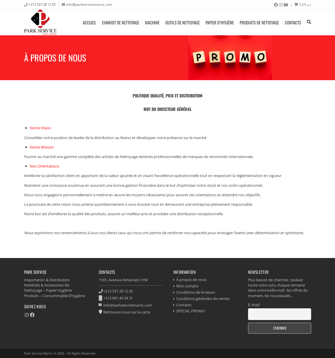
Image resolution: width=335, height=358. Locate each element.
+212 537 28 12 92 (42, 4)
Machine (152, 22)
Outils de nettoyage (182, 22)
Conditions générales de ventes (203, 298)
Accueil (89, 22)
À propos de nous (191, 279)
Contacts (293, 22)
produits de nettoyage (259, 22)
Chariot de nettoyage (120, 22)
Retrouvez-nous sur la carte (126, 312)
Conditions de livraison (195, 292)
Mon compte (187, 285)
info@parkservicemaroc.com (89, 4)
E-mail (254, 304)
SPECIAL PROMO (190, 310)
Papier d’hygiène (220, 22)
